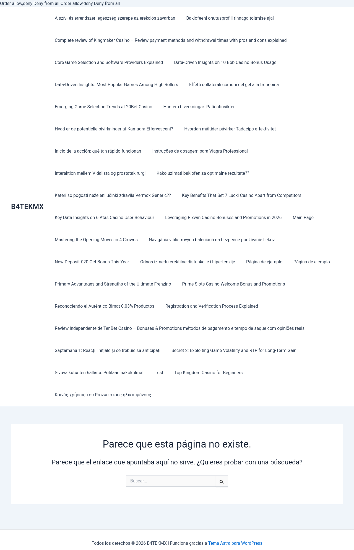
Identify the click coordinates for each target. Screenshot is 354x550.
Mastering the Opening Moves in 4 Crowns (95, 239)
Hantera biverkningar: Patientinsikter (195, 106)
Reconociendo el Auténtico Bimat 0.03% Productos (103, 306)
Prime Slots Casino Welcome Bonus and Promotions (230, 284)
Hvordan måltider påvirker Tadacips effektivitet (226, 129)
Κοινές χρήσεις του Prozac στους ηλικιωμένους (102, 394)
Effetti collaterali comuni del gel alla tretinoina (230, 84)
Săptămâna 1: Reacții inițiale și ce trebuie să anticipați (106, 350)
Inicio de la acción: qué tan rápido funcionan (97, 151)
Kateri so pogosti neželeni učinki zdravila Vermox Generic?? (112, 195)
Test (156, 372)
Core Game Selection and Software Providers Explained (108, 62)
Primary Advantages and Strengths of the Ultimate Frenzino (112, 284)
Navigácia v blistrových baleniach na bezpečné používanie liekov (208, 239)
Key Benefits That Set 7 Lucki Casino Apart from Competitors (238, 195)
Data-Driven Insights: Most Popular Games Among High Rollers (115, 84)
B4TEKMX (27, 206)
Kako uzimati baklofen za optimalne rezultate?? (199, 173)
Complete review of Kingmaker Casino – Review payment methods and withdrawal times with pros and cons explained (170, 40)
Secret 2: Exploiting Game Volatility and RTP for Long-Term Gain (230, 350)
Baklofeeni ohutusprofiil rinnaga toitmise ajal (226, 18)
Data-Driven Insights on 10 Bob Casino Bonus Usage (222, 62)
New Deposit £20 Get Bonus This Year (91, 261)
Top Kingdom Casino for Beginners (203, 372)
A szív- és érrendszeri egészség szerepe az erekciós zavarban (114, 18)
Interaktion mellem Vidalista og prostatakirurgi (99, 173)
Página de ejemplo (259, 261)
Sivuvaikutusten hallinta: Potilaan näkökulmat (98, 372)
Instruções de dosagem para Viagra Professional (196, 151)
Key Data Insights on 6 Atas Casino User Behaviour (103, 217)
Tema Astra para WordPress (235, 543)
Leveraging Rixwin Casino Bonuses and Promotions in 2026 (220, 217)
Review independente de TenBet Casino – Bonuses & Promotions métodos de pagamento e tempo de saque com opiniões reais (178, 328)
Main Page (297, 217)
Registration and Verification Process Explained (208, 306)
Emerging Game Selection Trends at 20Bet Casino (102, 106)
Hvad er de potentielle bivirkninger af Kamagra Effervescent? (113, 129)
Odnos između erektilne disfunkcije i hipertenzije (184, 261)
